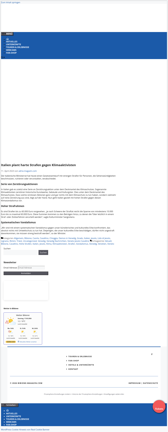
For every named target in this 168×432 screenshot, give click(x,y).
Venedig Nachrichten (56, 241)
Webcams (11, 50)
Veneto (110, 243)
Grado (80, 238)
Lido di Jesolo (104, 238)
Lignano (5, 241)
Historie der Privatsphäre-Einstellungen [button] (87, 394)
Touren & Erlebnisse (17, 47)
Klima (49, 243)
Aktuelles (11, 41)
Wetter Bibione (23, 315)
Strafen (71, 243)
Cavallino (44, 238)
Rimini (13, 241)
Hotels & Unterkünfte (81, 365)
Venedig (42, 241)
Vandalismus (82, 243)
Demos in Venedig (67, 238)
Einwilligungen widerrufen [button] (114, 394)
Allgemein (18, 238)
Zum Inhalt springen (10, 2)
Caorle (36, 238)
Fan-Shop (11, 52)
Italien (87, 238)
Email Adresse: (11, 267)
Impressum (134, 383)
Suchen (7, 248)
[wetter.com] (11, 342)
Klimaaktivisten (60, 243)
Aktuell (108, 241)
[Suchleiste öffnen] (3, 57)
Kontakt (73, 369)
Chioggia (54, 238)
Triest (19, 241)
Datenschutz (150, 383)
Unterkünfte (13, 44)
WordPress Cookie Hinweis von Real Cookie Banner (25, 429)
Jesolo (94, 238)
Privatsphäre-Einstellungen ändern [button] (57, 394)
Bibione (28, 238)
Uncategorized (30, 241)
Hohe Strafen (25, 243)
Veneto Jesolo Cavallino (78, 241)
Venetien (102, 243)
